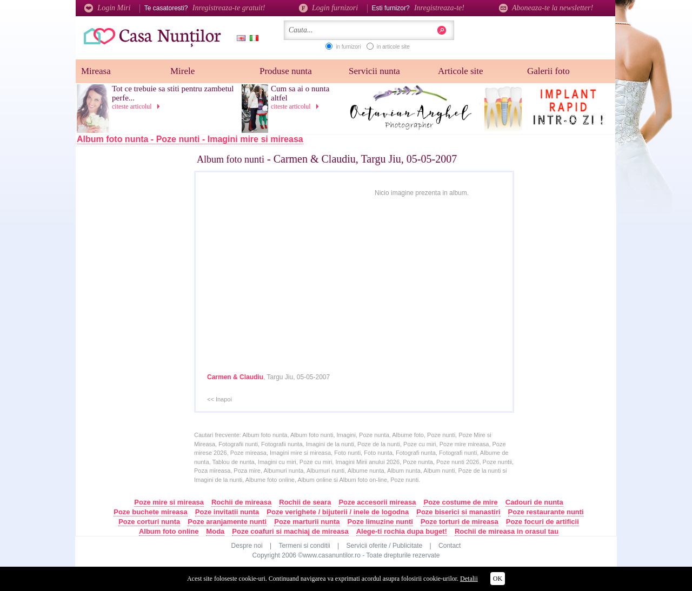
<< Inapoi (219, 399)
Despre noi (247, 545)
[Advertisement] (146, 328)
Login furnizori (328, 8)
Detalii (469, 578)
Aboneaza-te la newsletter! (546, 8)
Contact (449, 545)
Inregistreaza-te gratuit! (228, 8)
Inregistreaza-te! (439, 8)
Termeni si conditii (304, 545)
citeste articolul (138, 106)
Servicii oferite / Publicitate (385, 545)
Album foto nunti (230, 159)
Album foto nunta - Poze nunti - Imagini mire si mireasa (190, 139)
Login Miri (107, 8)
